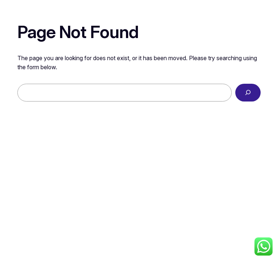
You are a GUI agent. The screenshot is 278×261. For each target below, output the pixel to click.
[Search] (248, 93)
